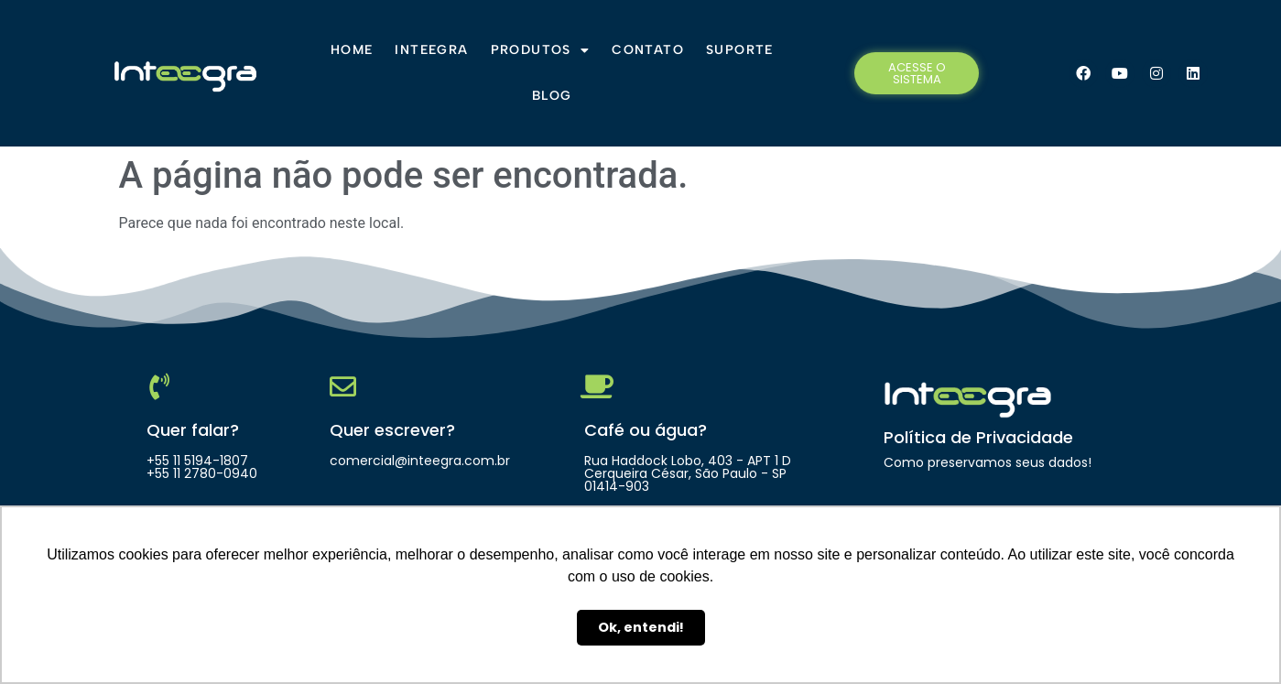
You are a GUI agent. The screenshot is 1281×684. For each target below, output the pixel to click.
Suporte (740, 50)
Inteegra (431, 50)
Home (352, 50)
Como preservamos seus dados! (987, 462)
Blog (552, 95)
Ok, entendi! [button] (641, 627)
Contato (648, 50)
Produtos (541, 50)
